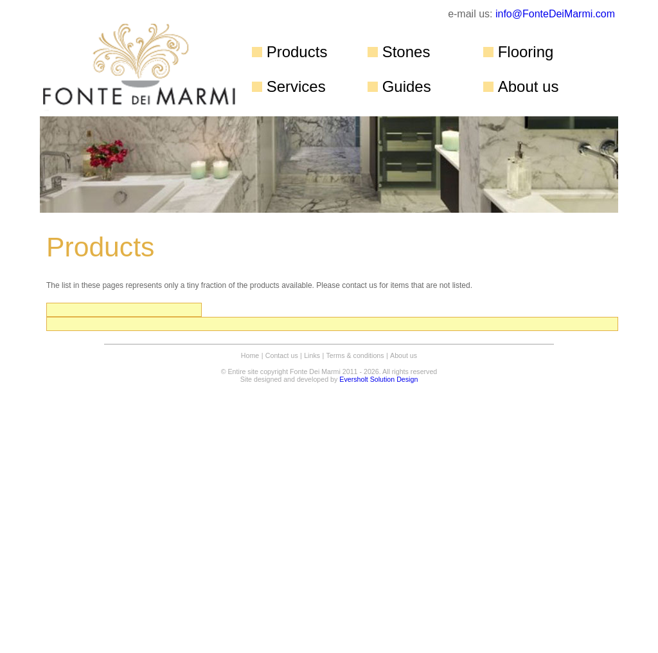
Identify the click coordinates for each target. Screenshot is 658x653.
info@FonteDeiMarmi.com (555, 13)
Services (296, 86)
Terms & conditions (355, 355)
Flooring (526, 51)
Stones (406, 51)
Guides (406, 86)
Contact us (281, 355)
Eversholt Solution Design (378, 379)
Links (312, 355)
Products (297, 51)
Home (250, 355)
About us (528, 86)
